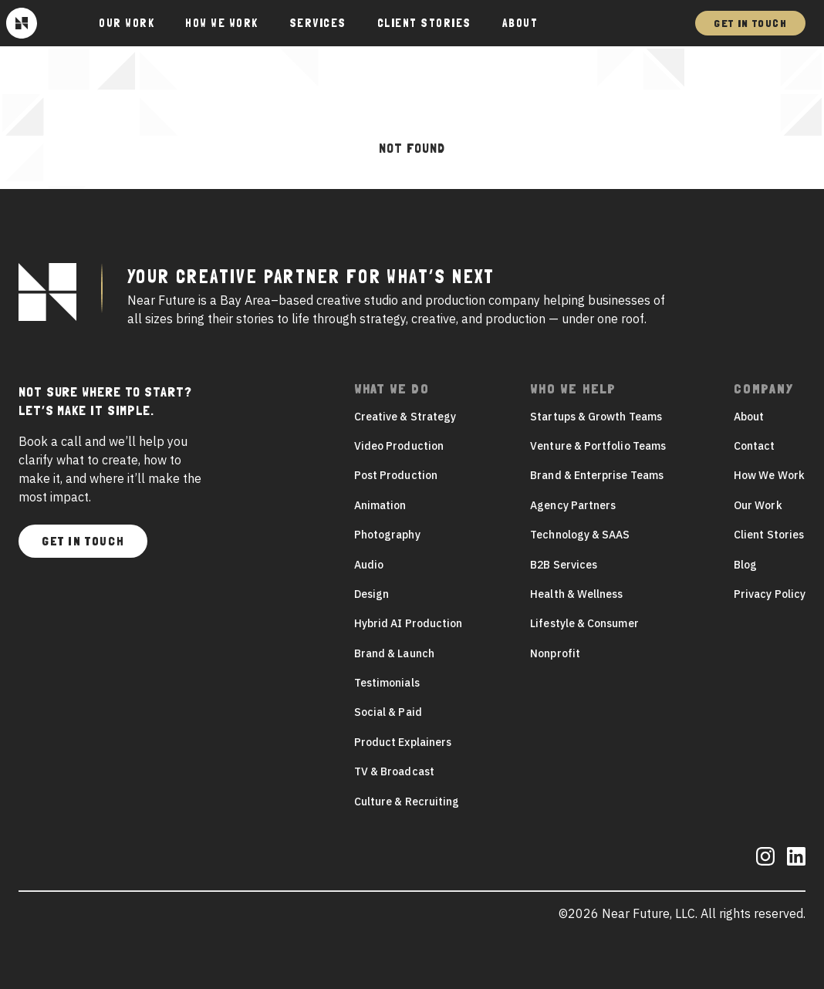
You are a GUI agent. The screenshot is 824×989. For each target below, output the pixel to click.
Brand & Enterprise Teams (597, 475)
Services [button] (317, 23)
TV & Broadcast (394, 771)
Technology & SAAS (580, 535)
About (520, 23)
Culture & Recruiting (406, 801)
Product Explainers (402, 742)
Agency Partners (573, 505)
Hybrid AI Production (408, 623)
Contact (754, 446)
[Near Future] (21, 23)
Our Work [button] (126, 23)
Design (371, 594)
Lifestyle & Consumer (584, 623)
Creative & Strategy (405, 417)
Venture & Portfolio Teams (598, 446)
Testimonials (387, 683)
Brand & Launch (394, 653)
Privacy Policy (769, 594)
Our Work (758, 505)
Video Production (399, 446)
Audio (368, 565)
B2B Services (563, 565)
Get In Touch (750, 23)
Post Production (395, 475)
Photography (387, 535)
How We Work (221, 23)
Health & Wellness (576, 594)
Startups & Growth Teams (596, 417)
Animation (380, 505)
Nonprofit (555, 653)
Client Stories (424, 23)
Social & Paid (388, 712)
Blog (745, 565)
